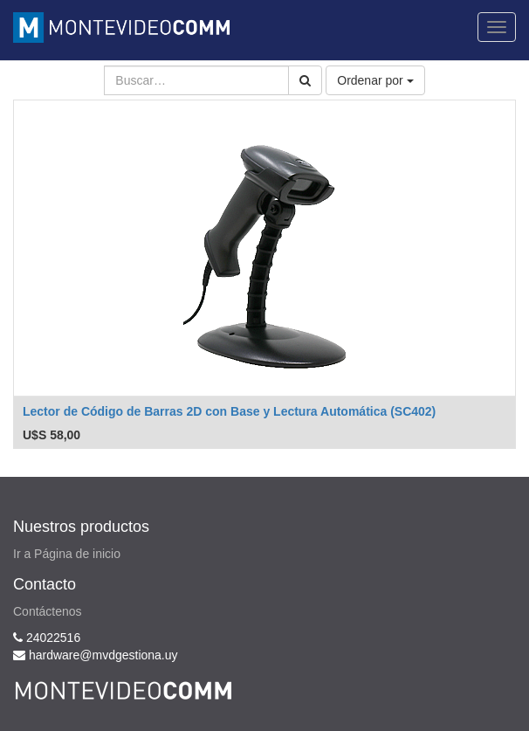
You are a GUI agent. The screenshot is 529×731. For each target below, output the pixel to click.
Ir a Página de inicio (66, 554)
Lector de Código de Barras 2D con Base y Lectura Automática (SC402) (229, 411)
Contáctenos (47, 611)
